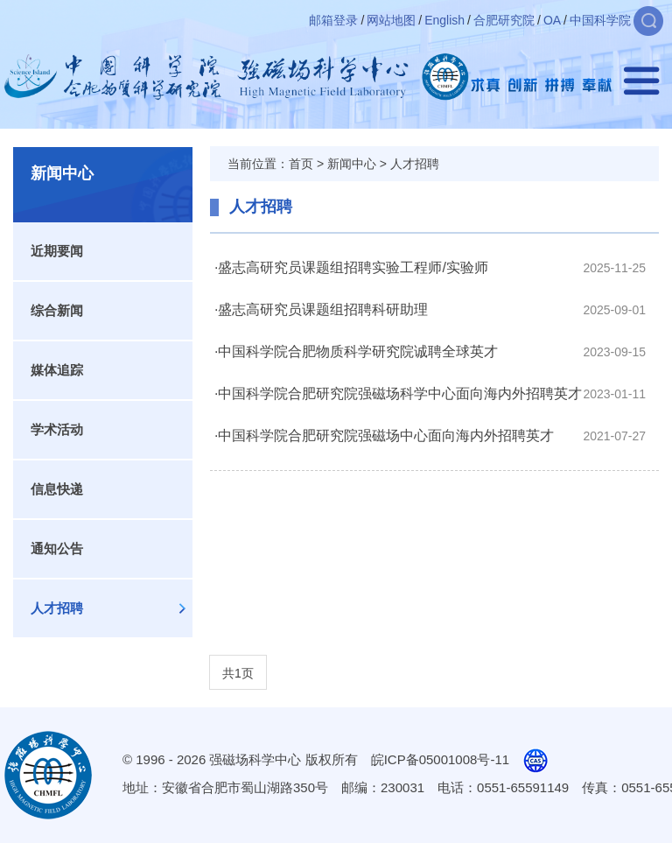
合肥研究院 (504, 20)
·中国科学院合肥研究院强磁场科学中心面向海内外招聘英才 (398, 393)
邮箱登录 (333, 20)
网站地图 (391, 20)
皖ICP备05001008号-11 (440, 759)
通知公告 (57, 548)
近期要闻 (57, 250)
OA (552, 20)
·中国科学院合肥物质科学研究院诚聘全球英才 (356, 351)
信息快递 (57, 488)
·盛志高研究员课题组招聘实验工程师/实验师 (351, 267)
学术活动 (57, 429)
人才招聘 (57, 608)
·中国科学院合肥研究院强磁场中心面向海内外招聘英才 (384, 435)
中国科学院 (600, 20)
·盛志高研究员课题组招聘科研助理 (321, 309)
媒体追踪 (57, 369)
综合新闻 (57, 310)
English (444, 20)
